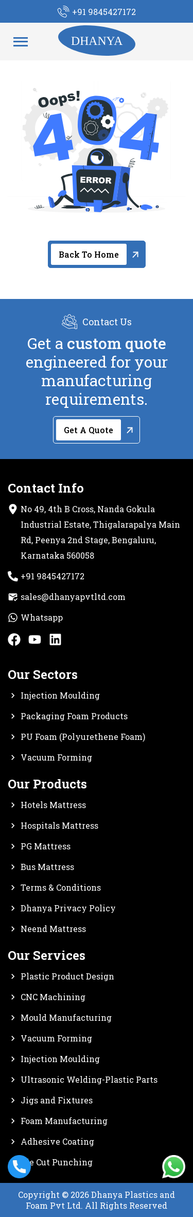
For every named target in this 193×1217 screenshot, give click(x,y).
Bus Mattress (47, 866)
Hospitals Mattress (59, 825)
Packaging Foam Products (74, 715)
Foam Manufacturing (64, 1120)
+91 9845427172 (52, 576)
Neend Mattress (53, 928)
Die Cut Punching (57, 1162)
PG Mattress (46, 846)
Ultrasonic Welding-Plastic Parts (89, 1079)
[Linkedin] (55, 642)
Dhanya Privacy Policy (68, 908)
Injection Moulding (60, 695)
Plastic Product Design (67, 976)
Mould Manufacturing (66, 1017)
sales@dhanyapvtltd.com (73, 596)
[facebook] (14, 642)
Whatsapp (42, 617)
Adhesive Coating (57, 1141)
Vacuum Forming (56, 757)
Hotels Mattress (53, 804)
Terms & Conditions (61, 887)
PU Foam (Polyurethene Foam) (83, 736)
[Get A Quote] (96, 430)
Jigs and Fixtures (57, 1100)
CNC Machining (53, 996)
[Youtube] (34, 642)
